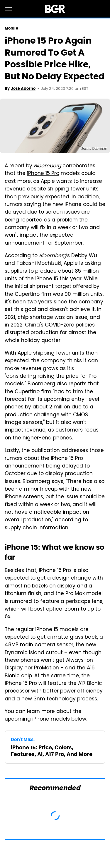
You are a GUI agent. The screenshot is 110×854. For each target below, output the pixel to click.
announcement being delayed (44, 466)
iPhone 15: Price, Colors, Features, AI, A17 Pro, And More (51, 750)
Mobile (11, 28)
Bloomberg (47, 166)
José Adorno (23, 88)
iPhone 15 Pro (43, 174)
